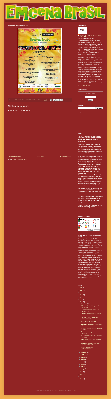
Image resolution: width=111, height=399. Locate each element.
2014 (81, 302)
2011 (81, 376)
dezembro (84, 304)
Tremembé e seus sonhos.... (88, 321)
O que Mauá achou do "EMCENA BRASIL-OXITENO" (90, 344)
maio (82, 364)
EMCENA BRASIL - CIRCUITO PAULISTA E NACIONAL (91, 36)
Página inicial (40, 156)
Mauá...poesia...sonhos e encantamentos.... (87, 347)
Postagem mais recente (15, 156)
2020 (81, 288)
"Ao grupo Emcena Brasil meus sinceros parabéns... (89, 318)
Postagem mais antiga (65, 156)
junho (82, 362)
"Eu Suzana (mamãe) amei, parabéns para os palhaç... (91, 340)
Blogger (74, 390)
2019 (81, 290)
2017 (81, 295)
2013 (81, 372)
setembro (83, 357)
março (83, 369)
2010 (81, 379)
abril (82, 366)
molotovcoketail (59, 390)
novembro (84, 352)
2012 (81, 374)
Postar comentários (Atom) (20, 159)
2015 (81, 299)
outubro (83, 355)
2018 (81, 292)
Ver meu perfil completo (84, 85)
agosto (83, 359)
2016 (81, 297)
